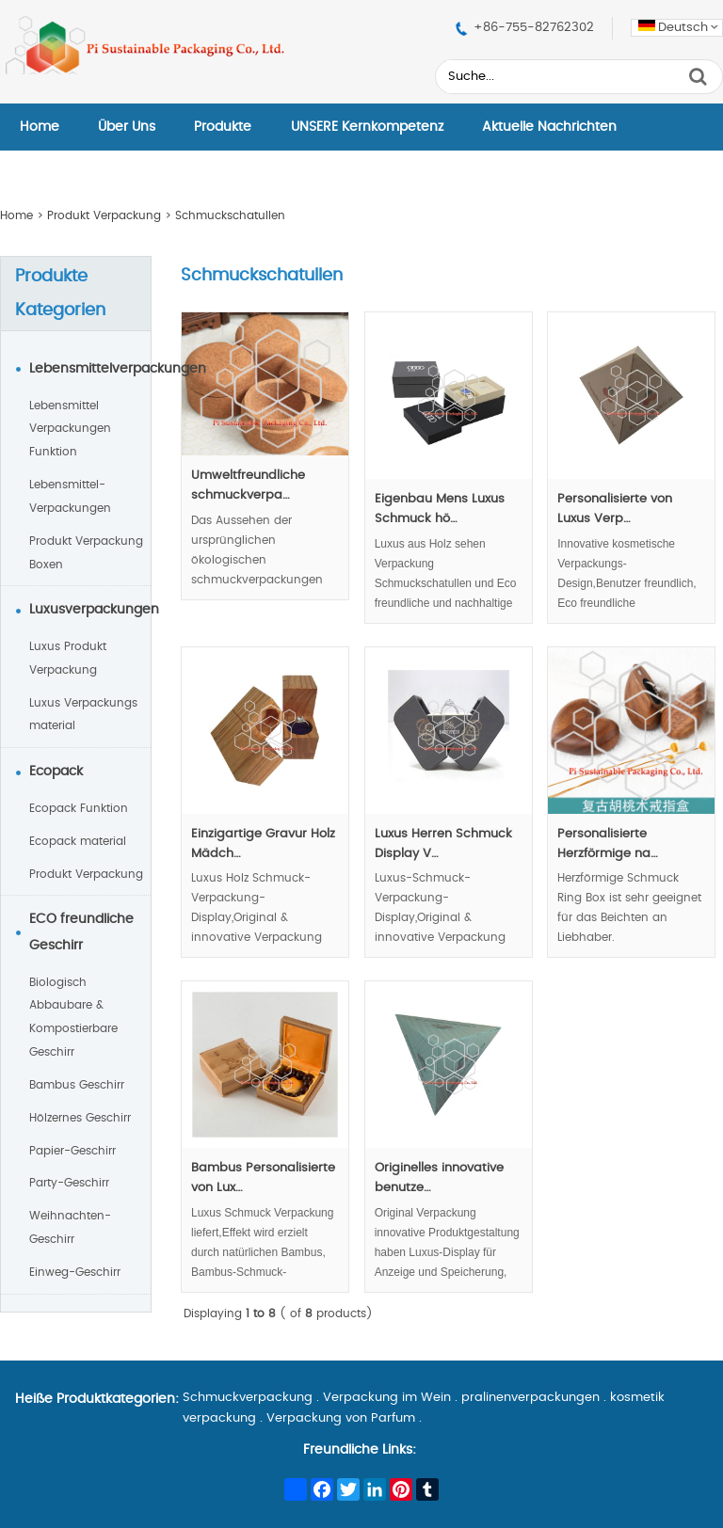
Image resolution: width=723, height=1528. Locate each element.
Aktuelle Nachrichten (549, 127)
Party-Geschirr (69, 1182)
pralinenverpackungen (530, 1398)
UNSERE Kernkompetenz (367, 127)
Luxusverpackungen (90, 609)
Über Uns (126, 127)
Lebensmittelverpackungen (90, 368)
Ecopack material (77, 841)
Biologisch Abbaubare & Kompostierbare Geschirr (73, 1017)
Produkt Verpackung (104, 215)
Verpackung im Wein (387, 1398)
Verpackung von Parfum (340, 1418)
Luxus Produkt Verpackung (67, 658)
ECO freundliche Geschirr (81, 932)
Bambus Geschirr (76, 1084)
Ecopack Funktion (78, 808)
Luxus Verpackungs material (83, 714)
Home (39, 127)
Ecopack (56, 771)
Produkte (222, 127)
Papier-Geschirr (72, 1150)
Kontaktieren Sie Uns (86, 174)
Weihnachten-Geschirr (70, 1227)
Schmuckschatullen (230, 215)
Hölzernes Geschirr (80, 1117)
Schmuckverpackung (248, 1398)
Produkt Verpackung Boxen (86, 552)
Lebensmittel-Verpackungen (70, 496)
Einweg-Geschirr (74, 1272)
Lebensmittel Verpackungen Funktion (70, 429)
